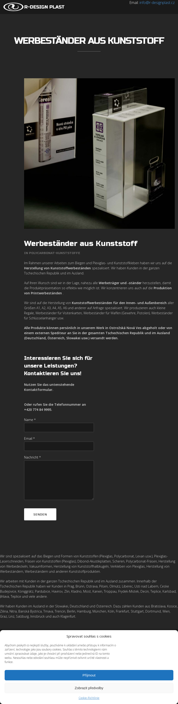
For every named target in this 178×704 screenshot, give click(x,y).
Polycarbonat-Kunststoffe (54, 253)
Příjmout (89, 675)
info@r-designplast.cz (157, 2)
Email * (29, 438)
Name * (30, 420)
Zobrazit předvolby (89, 688)
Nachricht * (32, 457)
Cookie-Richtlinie (89, 698)
